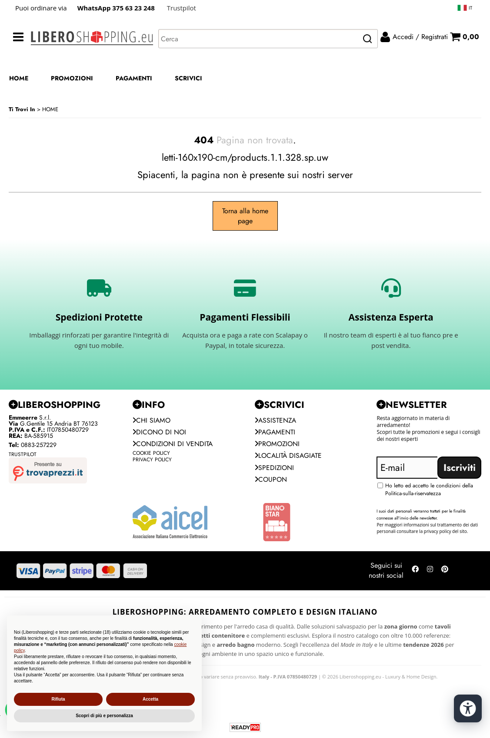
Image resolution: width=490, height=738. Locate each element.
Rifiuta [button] (58, 699)
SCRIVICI (188, 78)
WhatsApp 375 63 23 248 (116, 7)
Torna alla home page (245, 216)
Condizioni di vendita (174, 445)
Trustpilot (181, 7)
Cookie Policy (151, 454)
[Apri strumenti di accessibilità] (467, 707)
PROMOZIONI (72, 78)
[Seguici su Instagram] (430, 572)
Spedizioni (275, 469)
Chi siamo (152, 420)
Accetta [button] (150, 699)
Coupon (271, 481)
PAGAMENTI (134, 78)
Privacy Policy (152, 461)
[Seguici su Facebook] (415, 572)
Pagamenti (275, 432)
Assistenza (276, 420)
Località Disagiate (289, 457)
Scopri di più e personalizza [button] (104, 715)
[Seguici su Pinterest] (444, 572)
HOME (18, 78)
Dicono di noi (160, 432)
